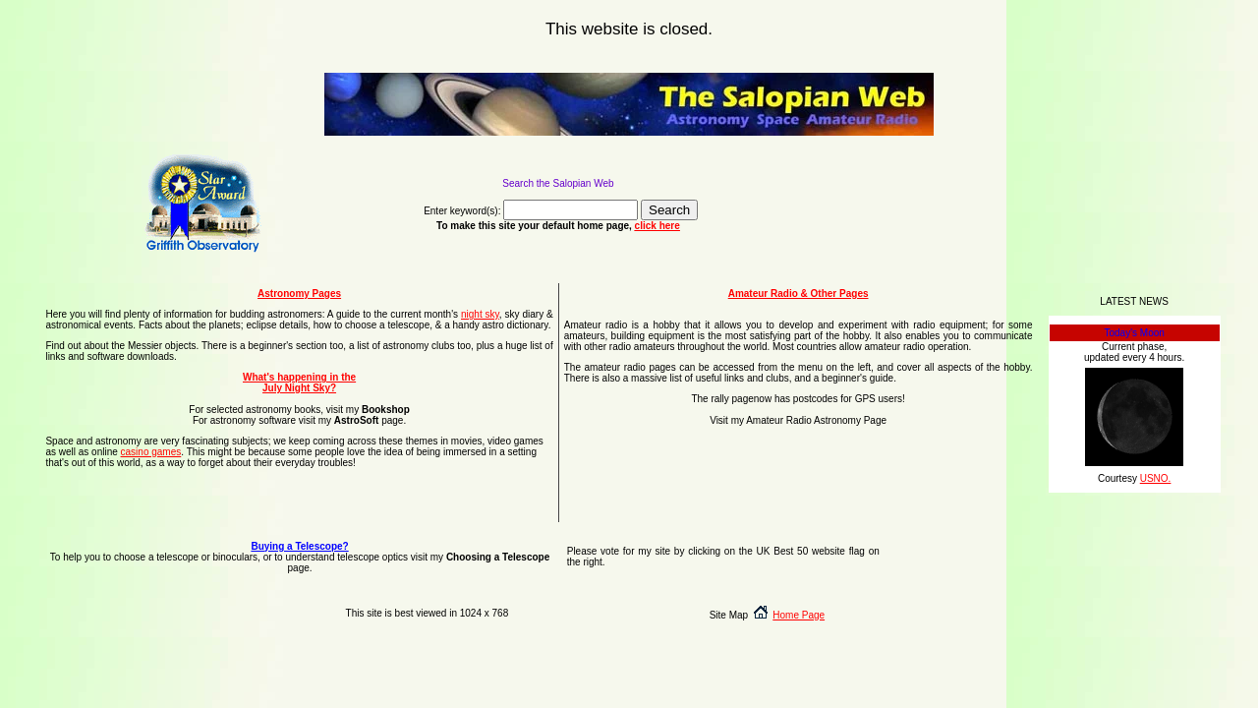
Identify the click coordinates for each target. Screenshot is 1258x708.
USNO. (1156, 478)
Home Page (798, 615)
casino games (151, 451)
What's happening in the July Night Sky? (299, 382)
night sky (480, 314)
